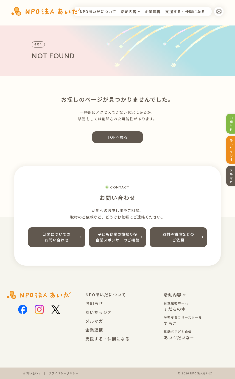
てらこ (183, 320)
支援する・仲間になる (107, 339)
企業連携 (153, 11)
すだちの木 (176, 306)
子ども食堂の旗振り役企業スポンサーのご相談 (119, 237)
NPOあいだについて (98, 11)
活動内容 (129, 11)
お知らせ (94, 303)
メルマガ (94, 321)
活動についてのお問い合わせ (62, 237)
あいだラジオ (98, 312)
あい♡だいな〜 (179, 335)
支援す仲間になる (185, 11)
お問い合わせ (32, 373)
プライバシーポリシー (63, 373)
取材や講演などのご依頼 (182, 237)
